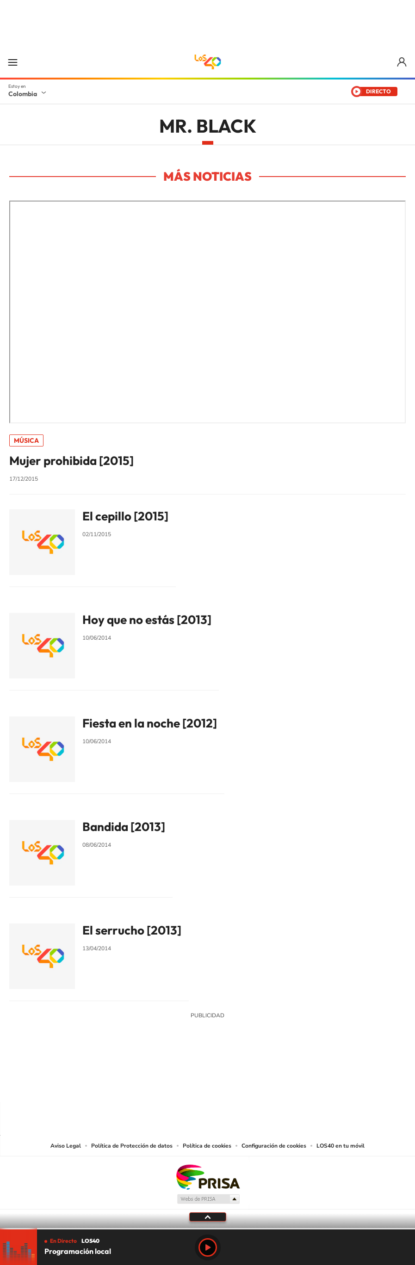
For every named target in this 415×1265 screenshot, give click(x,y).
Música (26, 440)
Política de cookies (207, 1145)
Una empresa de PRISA (207, 1176)
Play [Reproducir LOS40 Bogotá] (208, 1247)
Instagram (189, 1083)
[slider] (207, 1228)
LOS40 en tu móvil (340, 1145)
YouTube (207, 1083)
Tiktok (170, 1083)
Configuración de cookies (274, 1145)
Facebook (244, 1083)
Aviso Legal (65, 1145)
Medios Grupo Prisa (208, 1198)
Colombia (22, 94)
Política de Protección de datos (132, 1145)
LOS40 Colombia (207, 62)
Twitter (226, 1083)
